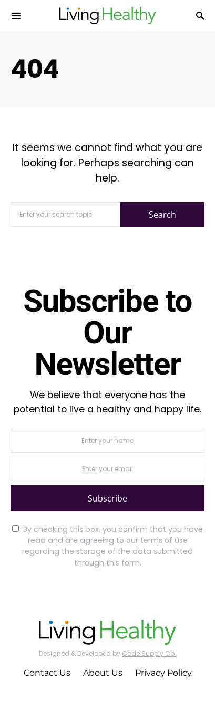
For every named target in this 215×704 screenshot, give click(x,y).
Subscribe (107, 498)
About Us (102, 673)
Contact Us (47, 673)
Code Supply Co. (149, 653)
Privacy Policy (163, 673)
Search (162, 214)
